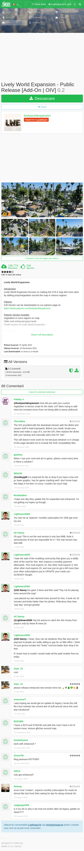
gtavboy (18, 454)
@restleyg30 (20, 477)
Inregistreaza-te (54, 825)
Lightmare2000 (22, 514)
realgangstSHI (21, 805)
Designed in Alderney (12, 843)
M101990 (18, 721)
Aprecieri (30, 268)
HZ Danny (19, 532)
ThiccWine (19, 421)
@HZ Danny (20, 590)
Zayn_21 (18, 668)
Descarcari (12, 268)
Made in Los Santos (11, 846)
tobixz (17, 771)
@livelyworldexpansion (26, 403)
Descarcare (42, 98)
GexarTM (19, 755)
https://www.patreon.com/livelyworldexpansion (27, 308)
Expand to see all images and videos (42, 258)
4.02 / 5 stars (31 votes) (11, 275)
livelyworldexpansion (37, 115)
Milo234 (18, 473)
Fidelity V (19, 399)
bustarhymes (21, 740)
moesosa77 (20, 699)
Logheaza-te (34, 825)
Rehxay (18, 786)
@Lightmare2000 (23, 620)
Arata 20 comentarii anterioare (42, 392)
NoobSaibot (20, 495)
